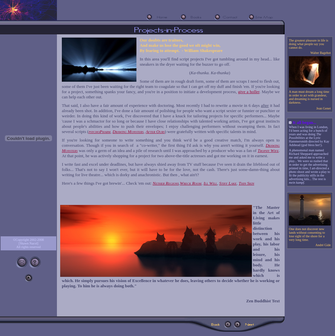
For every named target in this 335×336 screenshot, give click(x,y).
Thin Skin (246, 183)
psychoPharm (100, 131)
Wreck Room (191, 183)
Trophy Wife (267, 150)
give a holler (248, 91)
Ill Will (210, 183)
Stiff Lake (228, 183)
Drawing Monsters (128, 131)
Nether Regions (166, 183)
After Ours (155, 131)
